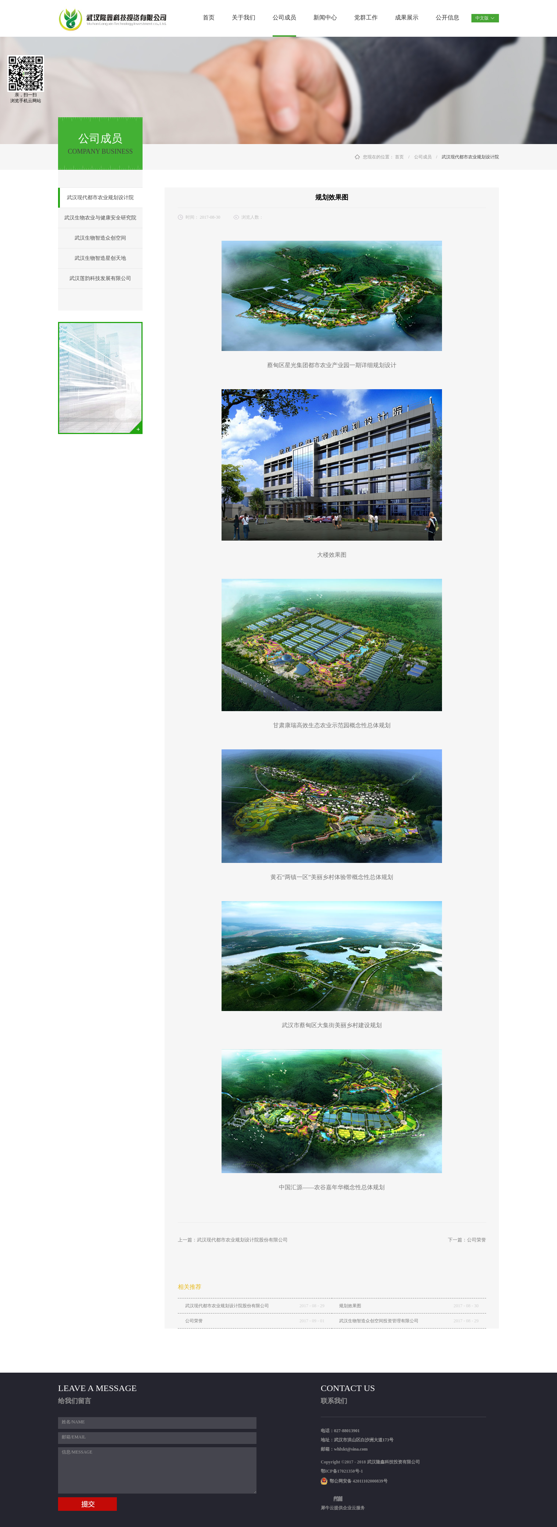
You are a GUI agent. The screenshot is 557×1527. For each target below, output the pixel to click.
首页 (209, 17)
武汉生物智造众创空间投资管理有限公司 (378, 1320)
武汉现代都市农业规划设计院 (470, 156)
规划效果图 (350, 1305)
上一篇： (233, 1240)
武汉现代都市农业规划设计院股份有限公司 (227, 1305)
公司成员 (423, 156)
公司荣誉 (194, 1320)
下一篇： (467, 1240)
